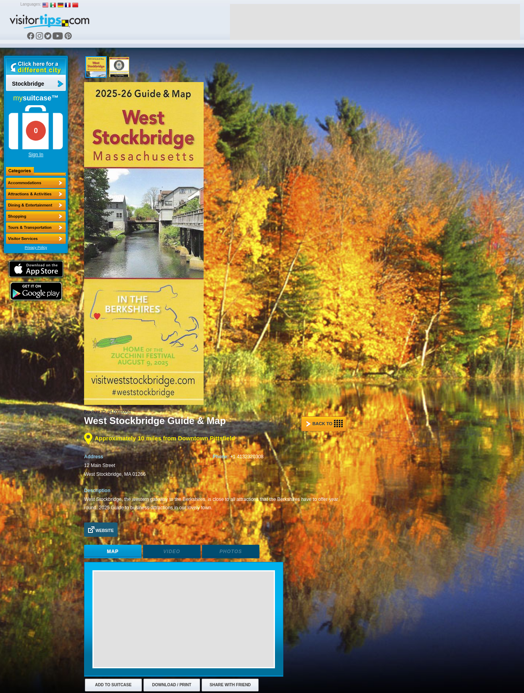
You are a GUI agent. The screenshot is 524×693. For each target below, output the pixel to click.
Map (113, 551)
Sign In (35, 154)
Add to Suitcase (113, 685)
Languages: (30, 4)
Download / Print (171, 685)
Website (101, 529)
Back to (324, 424)
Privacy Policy (36, 247)
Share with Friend (230, 685)
